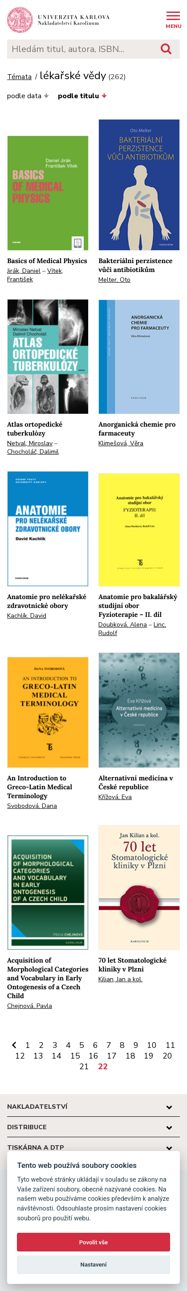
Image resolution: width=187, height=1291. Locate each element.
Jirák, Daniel (24, 271)
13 (38, 1056)
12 (20, 1056)
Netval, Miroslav (30, 443)
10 (152, 1045)
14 (56, 1056)
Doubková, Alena (122, 624)
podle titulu (82, 96)
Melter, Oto (114, 280)
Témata (19, 77)
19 (149, 1056)
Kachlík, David (26, 616)
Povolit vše (93, 1242)
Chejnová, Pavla (29, 1006)
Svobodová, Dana (32, 806)
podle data (28, 96)
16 (93, 1056)
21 (84, 1066)
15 (75, 1056)
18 (130, 1056)
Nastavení (94, 1264)
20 (167, 1056)
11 (170, 1045)
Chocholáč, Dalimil (33, 452)
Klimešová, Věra (120, 443)
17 (112, 1056)
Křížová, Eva (115, 797)
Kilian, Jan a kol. (120, 979)
